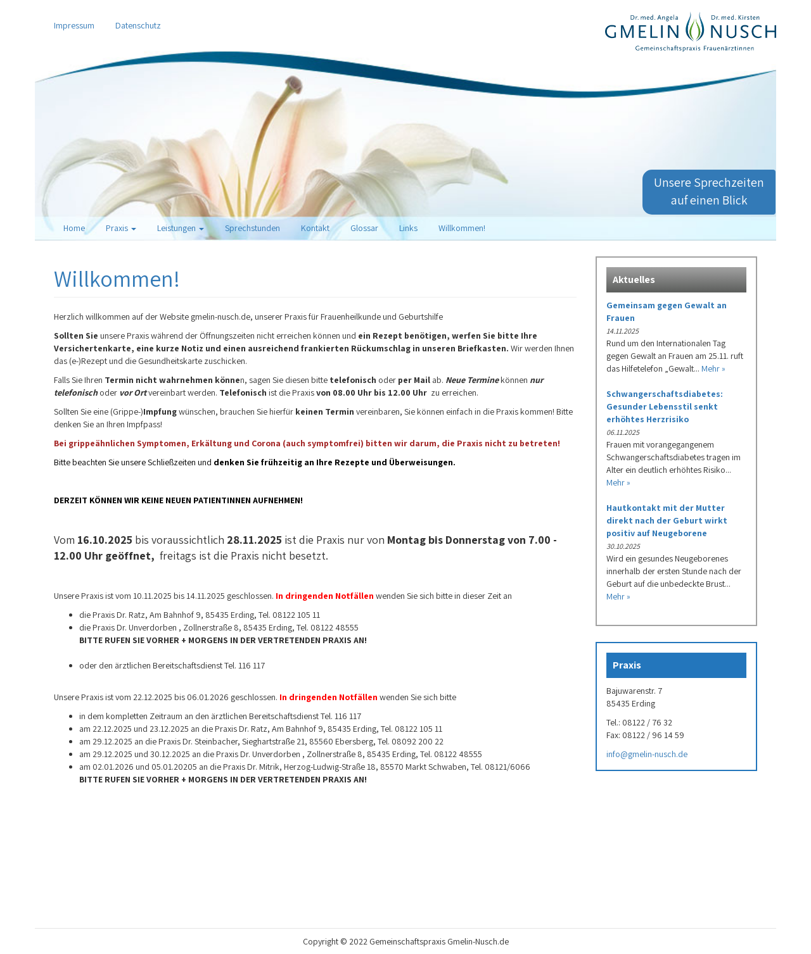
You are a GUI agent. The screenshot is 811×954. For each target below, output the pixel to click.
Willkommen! (461, 228)
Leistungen (180, 228)
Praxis (121, 228)
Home (74, 228)
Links (408, 228)
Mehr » (713, 368)
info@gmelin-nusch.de (646, 754)
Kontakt (315, 228)
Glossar (364, 228)
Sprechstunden (252, 228)
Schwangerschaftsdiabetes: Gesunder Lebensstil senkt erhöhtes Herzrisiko (664, 406)
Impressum (74, 25)
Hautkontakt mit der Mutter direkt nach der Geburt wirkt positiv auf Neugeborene (666, 520)
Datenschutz (138, 25)
